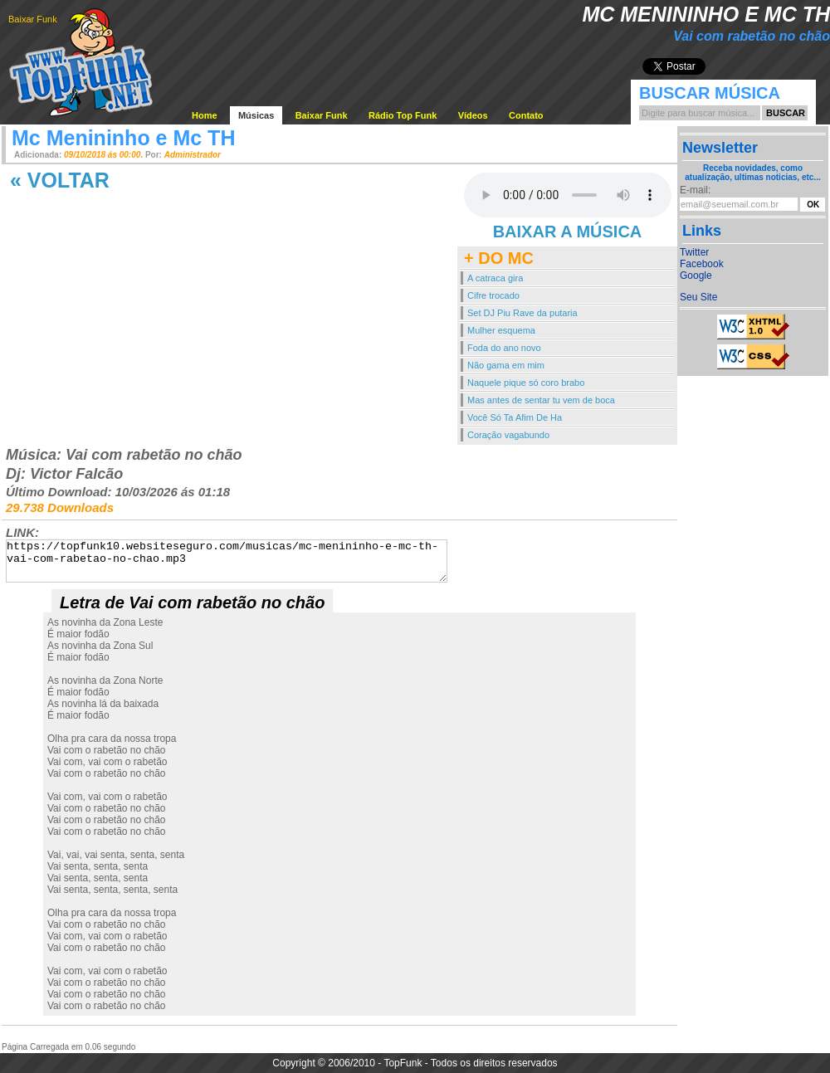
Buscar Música (709, 93)
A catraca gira (495, 278)
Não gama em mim (505, 365)
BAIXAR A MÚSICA (567, 231)
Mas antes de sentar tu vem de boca (541, 400)
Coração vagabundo (508, 435)
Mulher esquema (501, 330)
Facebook (702, 264)
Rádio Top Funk (403, 115)
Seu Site (698, 297)
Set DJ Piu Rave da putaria (522, 313)
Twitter (694, 252)
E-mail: (695, 190)
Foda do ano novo (504, 348)
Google (696, 275)
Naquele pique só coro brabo (525, 383)
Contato (526, 115)
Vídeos (473, 115)
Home (204, 115)
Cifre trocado (493, 295)
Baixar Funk (32, 19)
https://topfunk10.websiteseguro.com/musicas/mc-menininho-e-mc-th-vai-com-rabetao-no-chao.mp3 (226, 561)
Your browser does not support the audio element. (567, 195)
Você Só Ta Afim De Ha (514, 417)
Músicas (256, 115)
